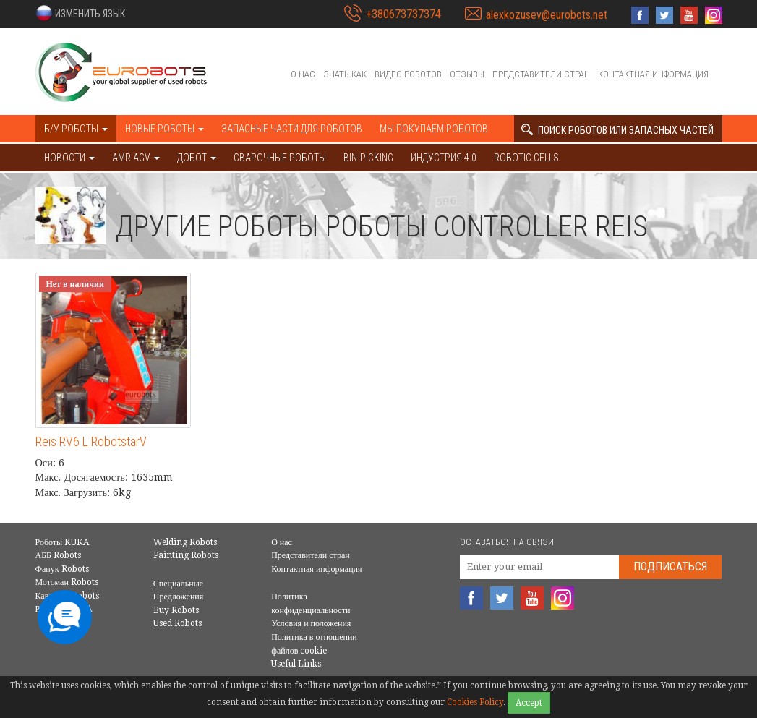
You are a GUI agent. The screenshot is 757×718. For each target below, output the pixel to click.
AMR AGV (136, 157)
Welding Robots (185, 542)
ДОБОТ (196, 157)
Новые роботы (164, 128)
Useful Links (296, 664)
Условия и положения (311, 623)
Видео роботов (408, 74)
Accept (529, 703)
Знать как (345, 74)
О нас (303, 74)
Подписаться (670, 566)
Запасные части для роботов (291, 128)
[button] (80, 13)
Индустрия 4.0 (443, 157)
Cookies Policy (475, 702)
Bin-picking (368, 157)
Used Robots (177, 623)
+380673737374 (403, 14)
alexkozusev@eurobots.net (546, 15)
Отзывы (467, 74)
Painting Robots (185, 555)
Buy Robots (176, 610)
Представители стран (541, 74)
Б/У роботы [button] (76, 128)
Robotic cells (526, 157)
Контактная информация (653, 74)
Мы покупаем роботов (434, 128)
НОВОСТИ (69, 157)
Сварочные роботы (280, 157)
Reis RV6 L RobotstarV (91, 441)
